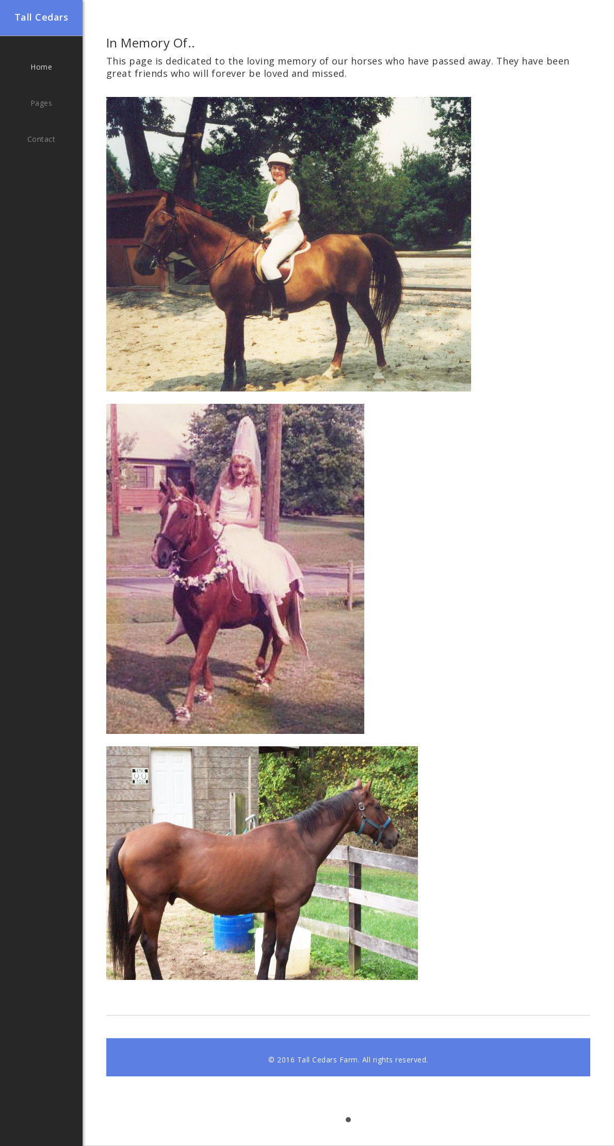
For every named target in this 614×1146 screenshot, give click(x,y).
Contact (41, 139)
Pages (41, 103)
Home (41, 67)
